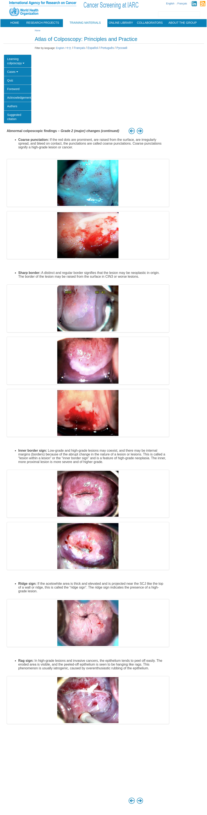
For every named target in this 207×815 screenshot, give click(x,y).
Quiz (10, 80)
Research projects (42, 22)
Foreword (13, 89)
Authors (12, 106)
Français (182, 3)
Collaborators (150, 22)
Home (14, 22)
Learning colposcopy (15, 61)
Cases (12, 71)
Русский (121, 48)
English (170, 3)
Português (107, 48)
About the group (182, 22)
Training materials (85, 22)
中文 (68, 48)
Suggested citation (14, 117)
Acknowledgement (19, 97)
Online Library (121, 22)
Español (92, 48)
